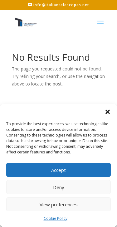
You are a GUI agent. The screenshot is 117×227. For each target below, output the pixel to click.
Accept (58, 170)
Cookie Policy (55, 218)
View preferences (59, 204)
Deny (58, 187)
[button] (108, 112)
